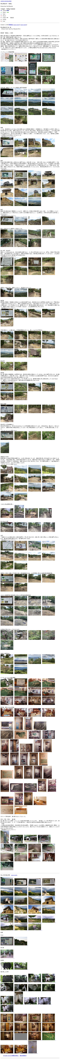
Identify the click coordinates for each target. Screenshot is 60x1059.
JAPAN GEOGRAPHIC (6, 1)
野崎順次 (11, 24)
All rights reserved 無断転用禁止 (11, 1055)
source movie (17, 24)
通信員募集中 (23, 1055)
